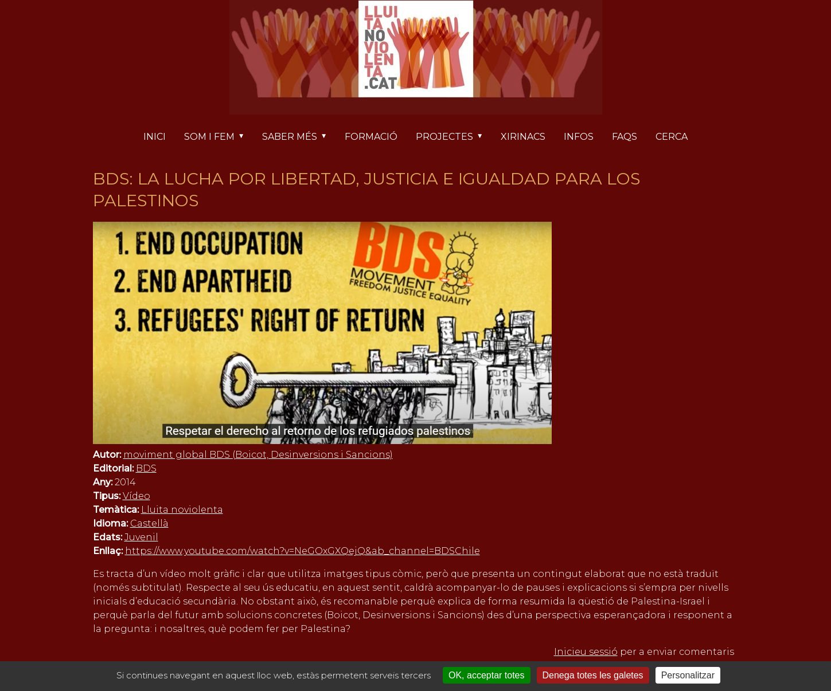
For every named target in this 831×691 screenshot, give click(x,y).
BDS (146, 468)
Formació (371, 136)
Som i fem (218, 137)
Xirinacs (523, 136)
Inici (154, 136)
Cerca (672, 136)
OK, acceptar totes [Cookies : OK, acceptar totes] (486, 675)
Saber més (298, 137)
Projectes (453, 137)
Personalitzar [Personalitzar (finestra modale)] (688, 675)
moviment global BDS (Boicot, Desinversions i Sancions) (258, 454)
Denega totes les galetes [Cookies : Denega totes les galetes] (593, 675)
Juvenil (141, 537)
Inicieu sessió (586, 651)
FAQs (624, 136)
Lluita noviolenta (182, 509)
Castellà (149, 523)
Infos (579, 136)
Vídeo (136, 495)
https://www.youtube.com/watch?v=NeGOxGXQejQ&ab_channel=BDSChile (302, 550)
